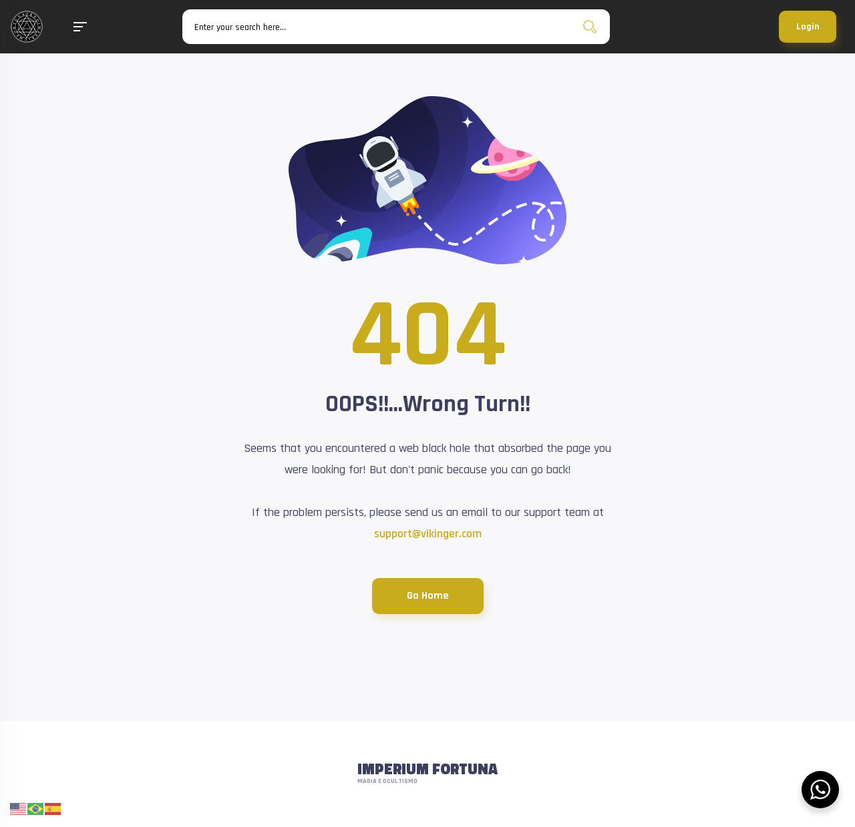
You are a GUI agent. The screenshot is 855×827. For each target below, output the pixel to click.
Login (807, 27)
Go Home (428, 596)
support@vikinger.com (428, 533)
